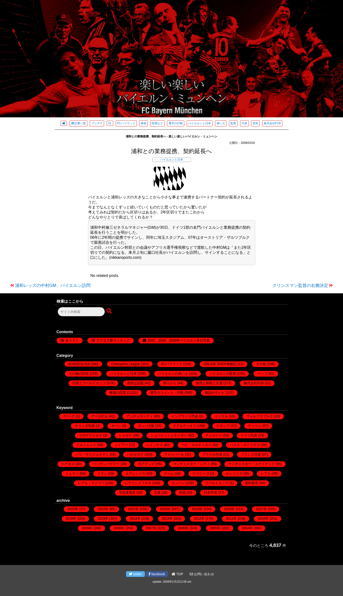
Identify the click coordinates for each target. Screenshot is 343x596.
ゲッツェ (254, 426)
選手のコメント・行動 (167, 392)
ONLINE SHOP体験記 (220, 364)
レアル (266, 473)
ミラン (102, 473)
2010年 (263, 518)
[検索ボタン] (109, 311)
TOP (177, 574)
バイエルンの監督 (222, 373)
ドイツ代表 (249, 435)
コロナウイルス (90, 435)
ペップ (262, 373)
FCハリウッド (126, 123)
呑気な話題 (135, 383)
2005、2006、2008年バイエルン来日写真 (179, 340)
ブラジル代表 (212, 454)
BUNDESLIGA (79, 364)
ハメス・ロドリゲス (245, 445)
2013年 (167, 518)
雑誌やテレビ (215, 392)
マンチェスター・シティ (191, 464)
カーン (116, 426)
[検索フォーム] (81, 311)
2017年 (261, 509)
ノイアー (121, 445)
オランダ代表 (85, 426)
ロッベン (178, 483)
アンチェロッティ (139, 416)
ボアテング (146, 464)
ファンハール (174, 454)
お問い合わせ (202, 574)
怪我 (182, 492)
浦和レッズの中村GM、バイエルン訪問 (53, 285)
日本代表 (210, 492)
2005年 (215, 528)
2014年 (135, 518)
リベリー (199, 473)
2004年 (247, 528)
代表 (244, 123)
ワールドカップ (216, 483)
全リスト (72, 340)
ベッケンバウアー (106, 464)
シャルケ (125, 435)
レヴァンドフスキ (138, 483)
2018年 (229, 509)
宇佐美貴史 (127, 492)
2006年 (183, 528)
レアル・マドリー (91, 483)
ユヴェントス (135, 473)
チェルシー (214, 435)
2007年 (151, 528)
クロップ (223, 426)
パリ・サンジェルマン (92, 454)
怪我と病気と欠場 (209, 383)
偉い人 (220, 123)
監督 (233, 123)
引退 (157, 492)
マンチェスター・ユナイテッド (251, 464)
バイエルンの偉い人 (173, 373)
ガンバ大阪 (146, 426)
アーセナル (99, 416)
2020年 (165, 509)
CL (110, 123)
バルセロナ (135, 454)
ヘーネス (68, 464)
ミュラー (72, 473)
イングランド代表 (184, 416)
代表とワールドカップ (89, 383)
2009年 (87, 528)
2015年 (103, 518)
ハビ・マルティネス (196, 445)
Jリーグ (69, 416)
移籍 (143, 123)
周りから (169, 383)
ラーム (169, 473)
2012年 (199, 518)
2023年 (73, 509)
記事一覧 (78, 123)
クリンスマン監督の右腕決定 (300, 285)
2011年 (231, 518)
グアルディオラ (184, 426)
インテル (221, 416)
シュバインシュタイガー (168, 435)
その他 (261, 364)
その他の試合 (79, 373)
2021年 (133, 509)
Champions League (125, 364)
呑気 (255, 123)
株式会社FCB (272, 123)
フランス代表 (251, 454)
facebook (157, 574)
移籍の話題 (117, 392)
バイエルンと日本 (199, 123)
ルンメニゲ (234, 473)
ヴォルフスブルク (259, 416)
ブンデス (97, 123)
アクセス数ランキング (113, 340)
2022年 (103, 509)
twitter (135, 574)
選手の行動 (176, 123)
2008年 (119, 528)
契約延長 (251, 483)
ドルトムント (86, 445)
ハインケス (154, 445)
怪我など (157, 123)
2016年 (71, 518)
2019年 (197, 509)
